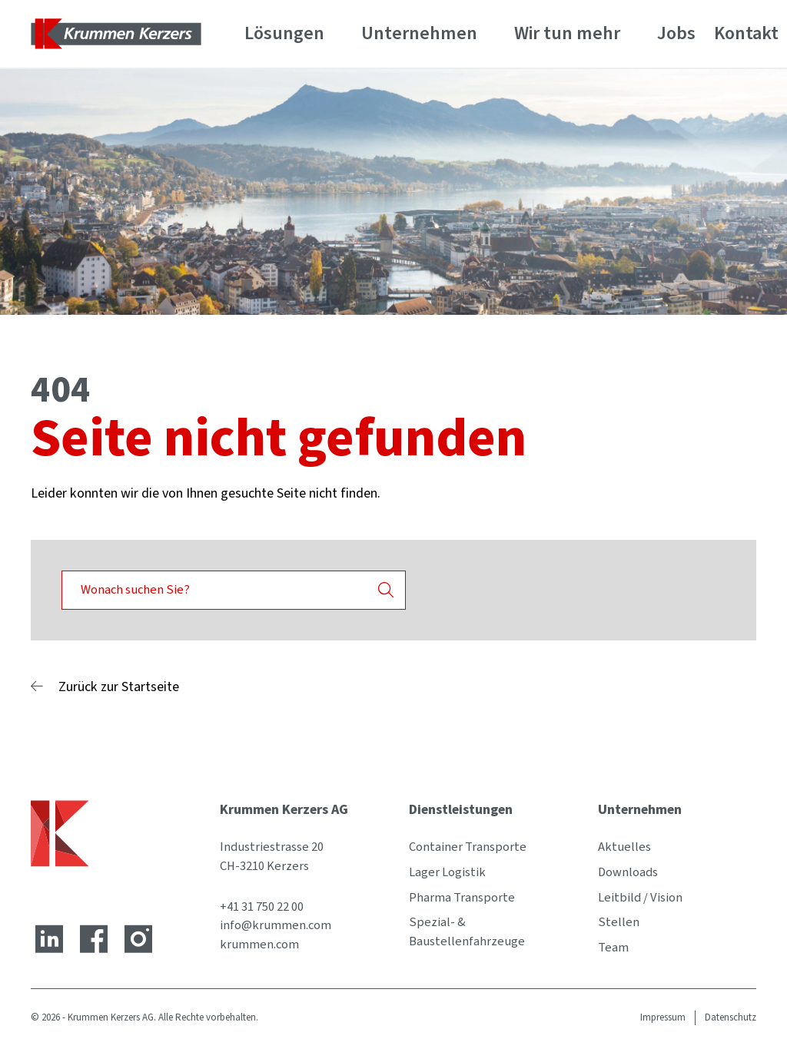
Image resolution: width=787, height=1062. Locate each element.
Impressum (663, 1017)
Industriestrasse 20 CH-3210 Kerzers (272, 856)
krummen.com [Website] (259, 944)
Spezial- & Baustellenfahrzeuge (467, 932)
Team (613, 947)
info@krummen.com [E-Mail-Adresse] (275, 925)
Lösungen (284, 33)
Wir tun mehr (567, 33)
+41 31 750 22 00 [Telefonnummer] (262, 907)
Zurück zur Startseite (118, 686)
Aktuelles (624, 847)
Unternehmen (419, 33)
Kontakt (746, 33)
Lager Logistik (447, 872)
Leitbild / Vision (640, 897)
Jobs (676, 33)
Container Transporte (467, 847)
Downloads (628, 872)
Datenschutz (730, 1017)
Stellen (618, 922)
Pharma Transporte (462, 897)
